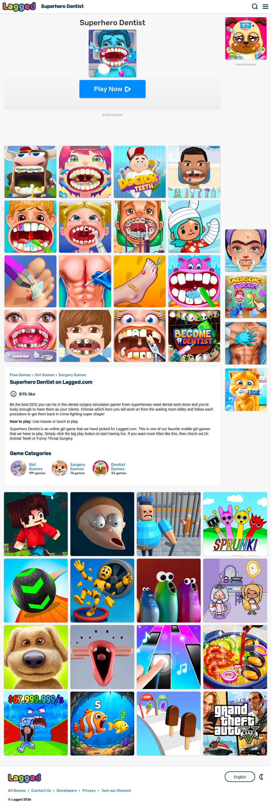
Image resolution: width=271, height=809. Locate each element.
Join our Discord (116, 790)
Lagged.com (25, 778)
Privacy (89, 790)
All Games (17, 790)
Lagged (20, 7)
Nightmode (261, 776)
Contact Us (41, 790)
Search (255, 6)
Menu (265, 6)
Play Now (108, 88)
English (240, 777)
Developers (67, 790)
